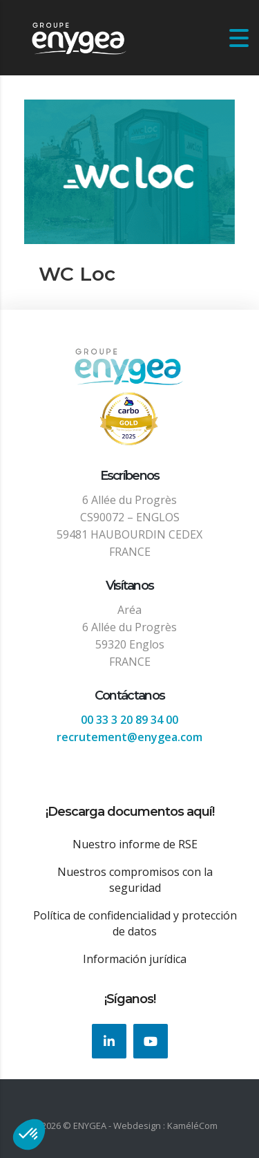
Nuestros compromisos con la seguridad (135, 879)
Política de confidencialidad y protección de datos (135, 923)
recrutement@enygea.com (129, 737)
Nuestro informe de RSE (135, 844)
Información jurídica (134, 958)
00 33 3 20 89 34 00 (129, 719)
